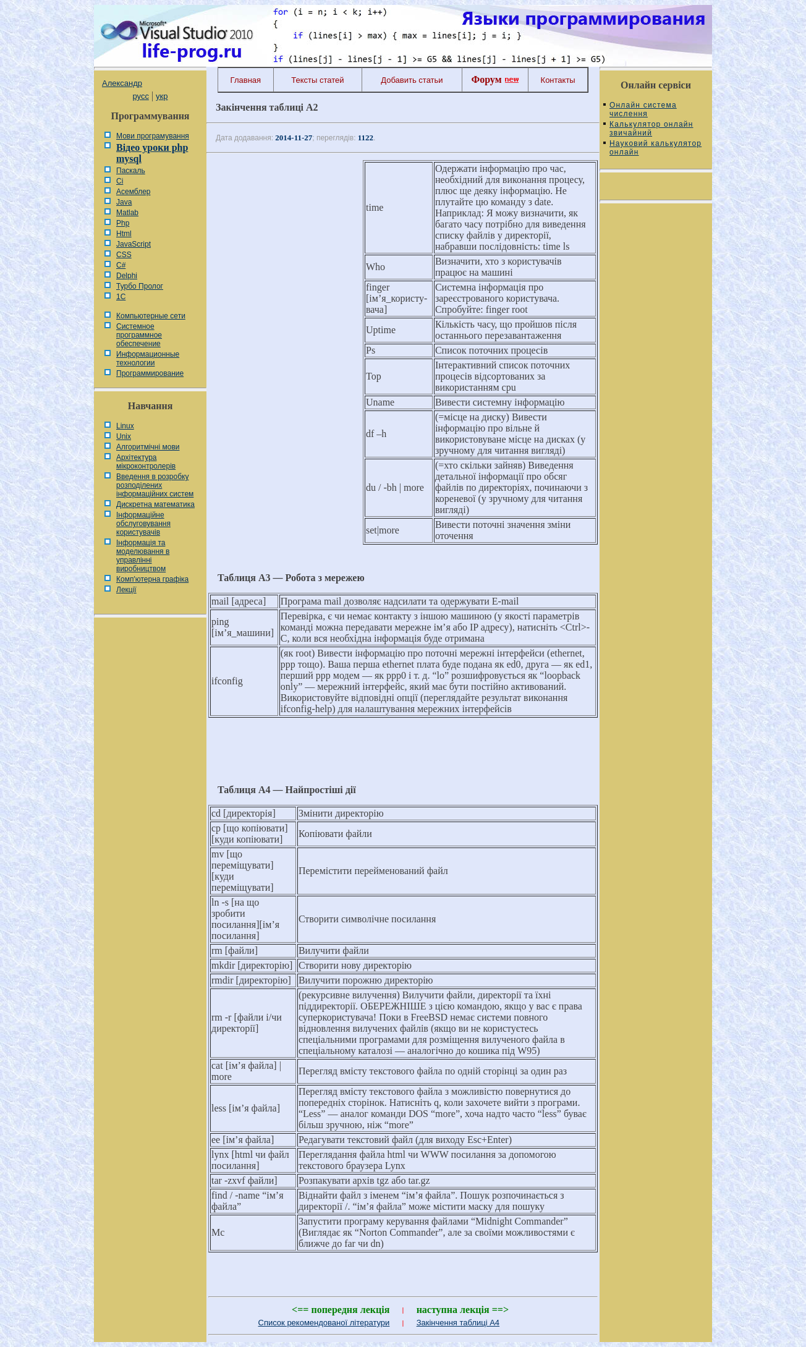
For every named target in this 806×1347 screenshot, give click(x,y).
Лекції (126, 589)
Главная (246, 80)
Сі (119, 181)
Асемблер (133, 191)
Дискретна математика (155, 504)
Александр (122, 83)
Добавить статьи (412, 80)
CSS (124, 254)
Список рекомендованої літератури (324, 1322)
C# (120, 265)
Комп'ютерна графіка (152, 579)
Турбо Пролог (139, 286)
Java (124, 202)
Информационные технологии (147, 358)
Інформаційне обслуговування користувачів (143, 524)
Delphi (126, 275)
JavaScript (133, 244)
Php (122, 223)
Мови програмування (152, 136)
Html (124, 233)
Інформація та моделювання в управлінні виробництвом (142, 555)
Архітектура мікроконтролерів (146, 461)
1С (120, 296)
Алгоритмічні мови (147, 447)
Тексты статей (317, 80)
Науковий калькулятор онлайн (655, 147)
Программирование (150, 373)
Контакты (558, 80)
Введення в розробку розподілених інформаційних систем (154, 485)
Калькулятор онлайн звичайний (651, 128)
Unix (123, 436)
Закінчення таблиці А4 (458, 1322)
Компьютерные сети (150, 316)
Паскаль (130, 170)
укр (162, 96)
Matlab (127, 212)
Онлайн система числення (643, 109)
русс (140, 96)
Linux (125, 426)
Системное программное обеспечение (139, 335)
